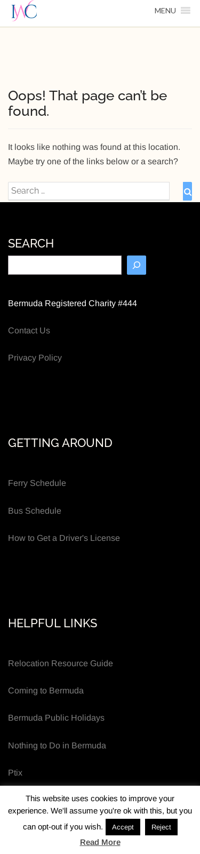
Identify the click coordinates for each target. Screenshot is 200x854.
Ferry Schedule (37, 483)
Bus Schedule (34, 510)
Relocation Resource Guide (60, 663)
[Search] (136, 265)
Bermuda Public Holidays (56, 717)
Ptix (15, 772)
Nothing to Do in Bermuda (57, 745)
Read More (100, 842)
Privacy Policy (35, 357)
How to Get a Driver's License (64, 537)
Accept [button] (123, 827)
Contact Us (29, 330)
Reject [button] (161, 827)
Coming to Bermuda (46, 690)
